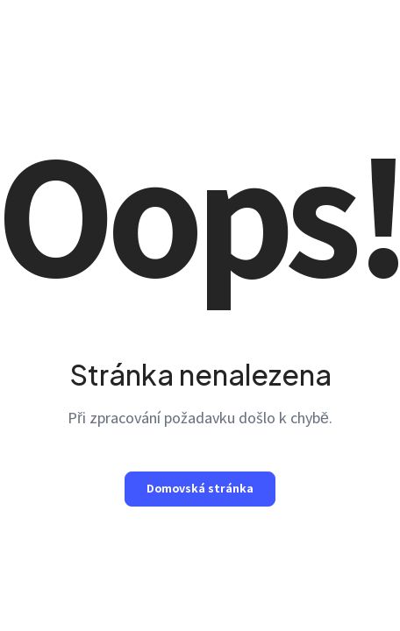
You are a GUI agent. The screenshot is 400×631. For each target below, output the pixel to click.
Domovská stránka (200, 488)
